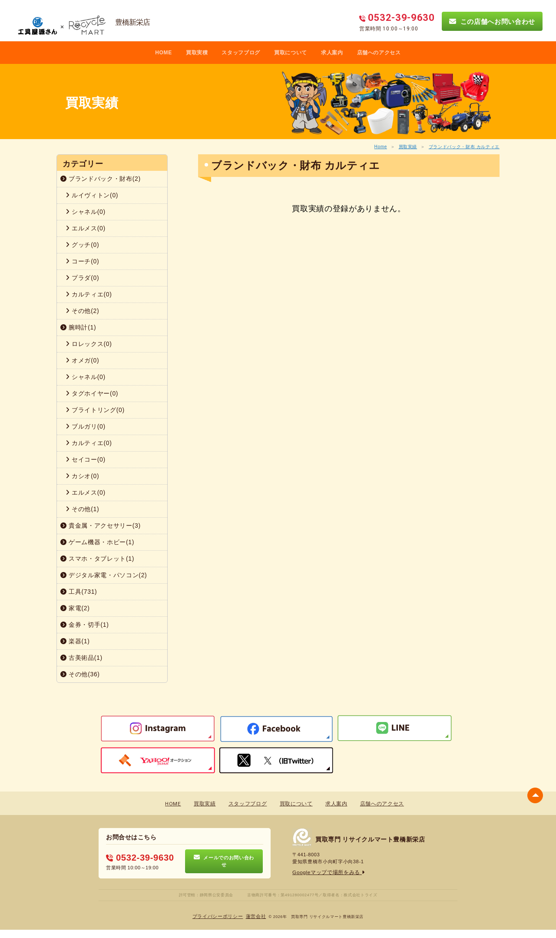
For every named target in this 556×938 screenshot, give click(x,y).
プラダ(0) (82, 277)
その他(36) (80, 674)
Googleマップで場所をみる (326, 872)
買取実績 (408, 146)
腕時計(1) (78, 327)
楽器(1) (75, 641)
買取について (290, 53)
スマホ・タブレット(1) (97, 558)
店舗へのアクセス (379, 53)
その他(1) (82, 509)
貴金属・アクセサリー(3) (100, 525)
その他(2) (82, 310)
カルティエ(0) (89, 294)
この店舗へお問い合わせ (492, 21)
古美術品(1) (81, 657)
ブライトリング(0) (95, 409)
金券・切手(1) (84, 624)
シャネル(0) (86, 211)
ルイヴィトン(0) (92, 195)
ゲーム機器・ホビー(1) (97, 542)
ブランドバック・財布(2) (100, 178)
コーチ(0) (82, 261)
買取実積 (197, 53)
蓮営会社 (254, 916)
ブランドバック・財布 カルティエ (464, 146)
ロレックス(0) (89, 343)
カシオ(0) (82, 475)
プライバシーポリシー (219, 916)
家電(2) (75, 608)
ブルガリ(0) (86, 426)
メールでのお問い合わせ (224, 861)
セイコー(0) (86, 459)
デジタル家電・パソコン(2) (103, 575)
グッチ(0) (82, 244)
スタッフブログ (241, 53)
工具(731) (78, 591)
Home (380, 146)
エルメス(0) (86, 228)
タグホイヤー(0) (92, 393)
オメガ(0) (82, 360)
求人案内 (332, 53)
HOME (163, 53)
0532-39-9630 (137, 857)
